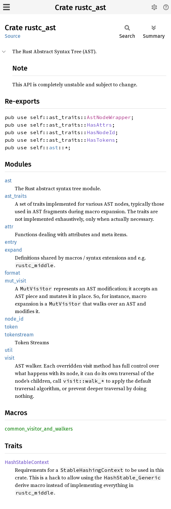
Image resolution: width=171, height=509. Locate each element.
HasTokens (101, 140)
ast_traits (16, 196)
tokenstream (19, 335)
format (12, 273)
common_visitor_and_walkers (39, 429)
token (11, 327)
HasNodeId (101, 132)
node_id (14, 319)
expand (13, 250)
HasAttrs (99, 125)
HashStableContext (27, 462)
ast (53, 147)
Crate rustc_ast (80, 7)
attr (9, 227)
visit (10, 358)
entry (11, 242)
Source (13, 36)
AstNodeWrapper (109, 117)
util (9, 350)
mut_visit (15, 281)
